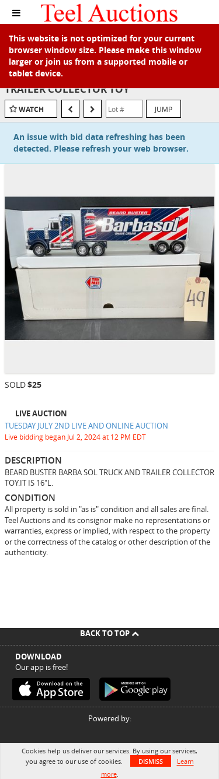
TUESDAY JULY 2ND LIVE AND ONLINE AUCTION (86, 425)
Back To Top (109, 633)
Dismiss (150, 761)
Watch (31, 109)
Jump (163, 109)
